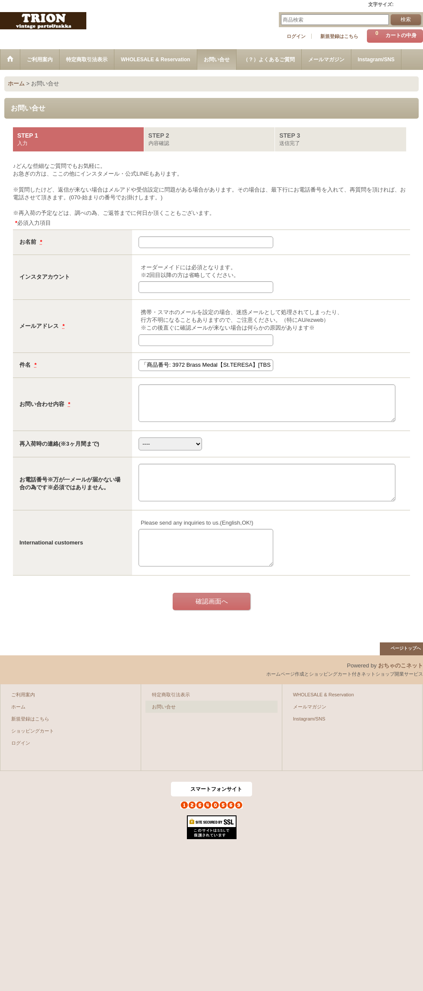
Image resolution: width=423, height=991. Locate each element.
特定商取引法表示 (171, 694)
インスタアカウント (44, 277)
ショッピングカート (32, 730)
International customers (51, 542)
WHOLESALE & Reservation (323, 694)
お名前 (28, 242)
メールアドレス (39, 326)
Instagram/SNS (309, 718)
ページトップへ (406, 648)
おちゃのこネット (400, 665)
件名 (25, 365)
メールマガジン (309, 706)
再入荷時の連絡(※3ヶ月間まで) (59, 443)
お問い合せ (164, 706)
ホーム (18, 706)
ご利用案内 (23, 694)
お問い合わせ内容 (42, 404)
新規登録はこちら (339, 36)
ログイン (296, 36)
